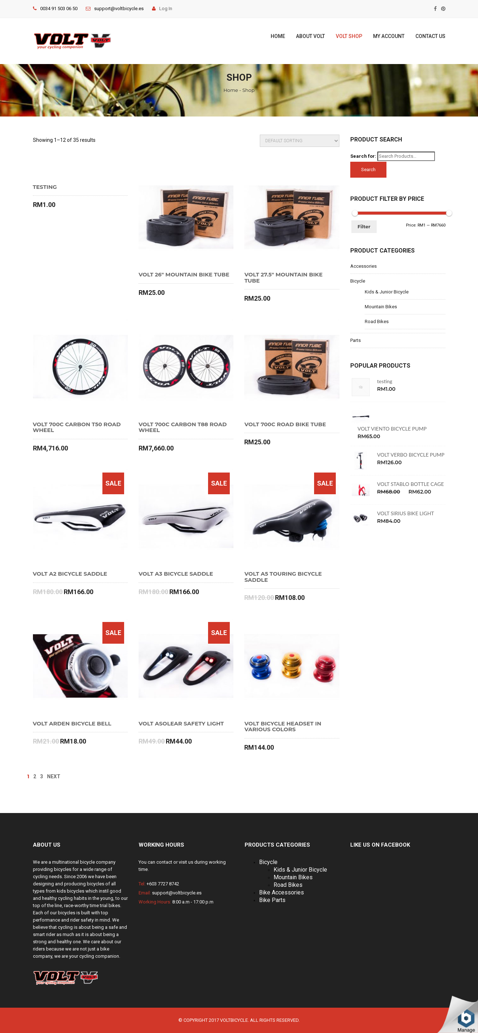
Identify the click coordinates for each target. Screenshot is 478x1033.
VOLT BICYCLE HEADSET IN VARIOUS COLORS (282, 727)
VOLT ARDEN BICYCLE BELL (72, 724)
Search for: (363, 156)
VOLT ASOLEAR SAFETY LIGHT (181, 724)
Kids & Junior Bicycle (387, 292)
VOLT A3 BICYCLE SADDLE (176, 574)
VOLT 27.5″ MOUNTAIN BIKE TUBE (283, 278)
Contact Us (430, 36)
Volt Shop (349, 36)
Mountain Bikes (381, 306)
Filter (364, 226)
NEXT (53, 776)
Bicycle (357, 281)
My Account (389, 36)
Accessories (363, 266)
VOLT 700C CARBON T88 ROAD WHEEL (183, 427)
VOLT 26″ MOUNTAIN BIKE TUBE (184, 275)
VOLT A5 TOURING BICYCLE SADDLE (283, 577)
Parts (355, 340)
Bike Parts (272, 900)
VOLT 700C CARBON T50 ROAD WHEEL (77, 427)
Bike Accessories (281, 892)
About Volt (310, 36)
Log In (162, 8)
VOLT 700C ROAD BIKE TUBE (285, 425)
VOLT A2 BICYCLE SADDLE (70, 574)
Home (278, 36)
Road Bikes (377, 321)
